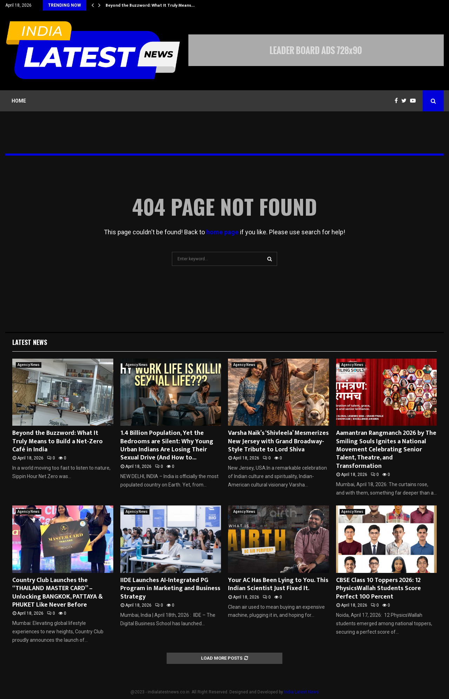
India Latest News (301, 692)
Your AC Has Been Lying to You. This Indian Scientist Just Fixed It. (278, 584)
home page (222, 232)
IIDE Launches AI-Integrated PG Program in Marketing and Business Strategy (170, 588)
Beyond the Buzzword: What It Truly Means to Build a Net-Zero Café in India (57, 441)
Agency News (29, 365)
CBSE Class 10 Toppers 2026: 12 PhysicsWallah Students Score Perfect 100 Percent (378, 588)
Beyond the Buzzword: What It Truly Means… (150, 5)
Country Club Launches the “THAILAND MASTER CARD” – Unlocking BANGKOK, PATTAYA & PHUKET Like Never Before (57, 592)
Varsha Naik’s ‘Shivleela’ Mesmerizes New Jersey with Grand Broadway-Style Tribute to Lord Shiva (278, 441)
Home (19, 101)
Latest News (29, 342)
